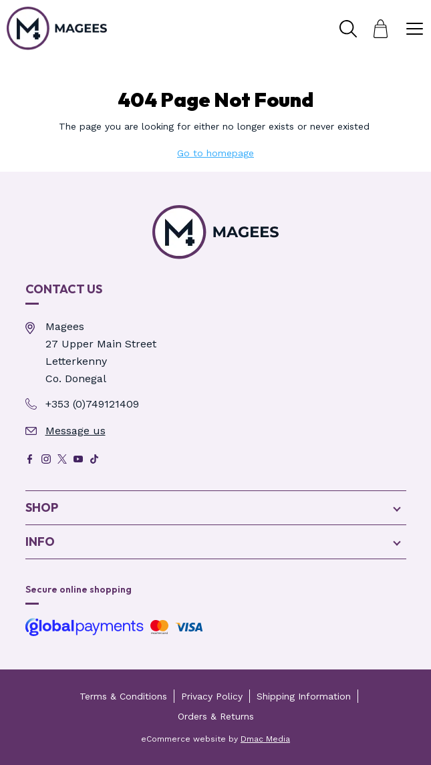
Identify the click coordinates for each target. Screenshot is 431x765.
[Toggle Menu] (414, 29)
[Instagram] (46, 459)
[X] (62, 459)
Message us (75, 430)
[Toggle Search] (348, 28)
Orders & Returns (216, 716)
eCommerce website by (215, 739)
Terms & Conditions (123, 696)
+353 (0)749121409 (92, 404)
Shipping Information (304, 696)
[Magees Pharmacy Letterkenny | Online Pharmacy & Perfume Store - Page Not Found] (215, 232)
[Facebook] (30, 459)
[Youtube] (78, 459)
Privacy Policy (212, 696)
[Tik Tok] (94, 459)
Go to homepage (215, 153)
